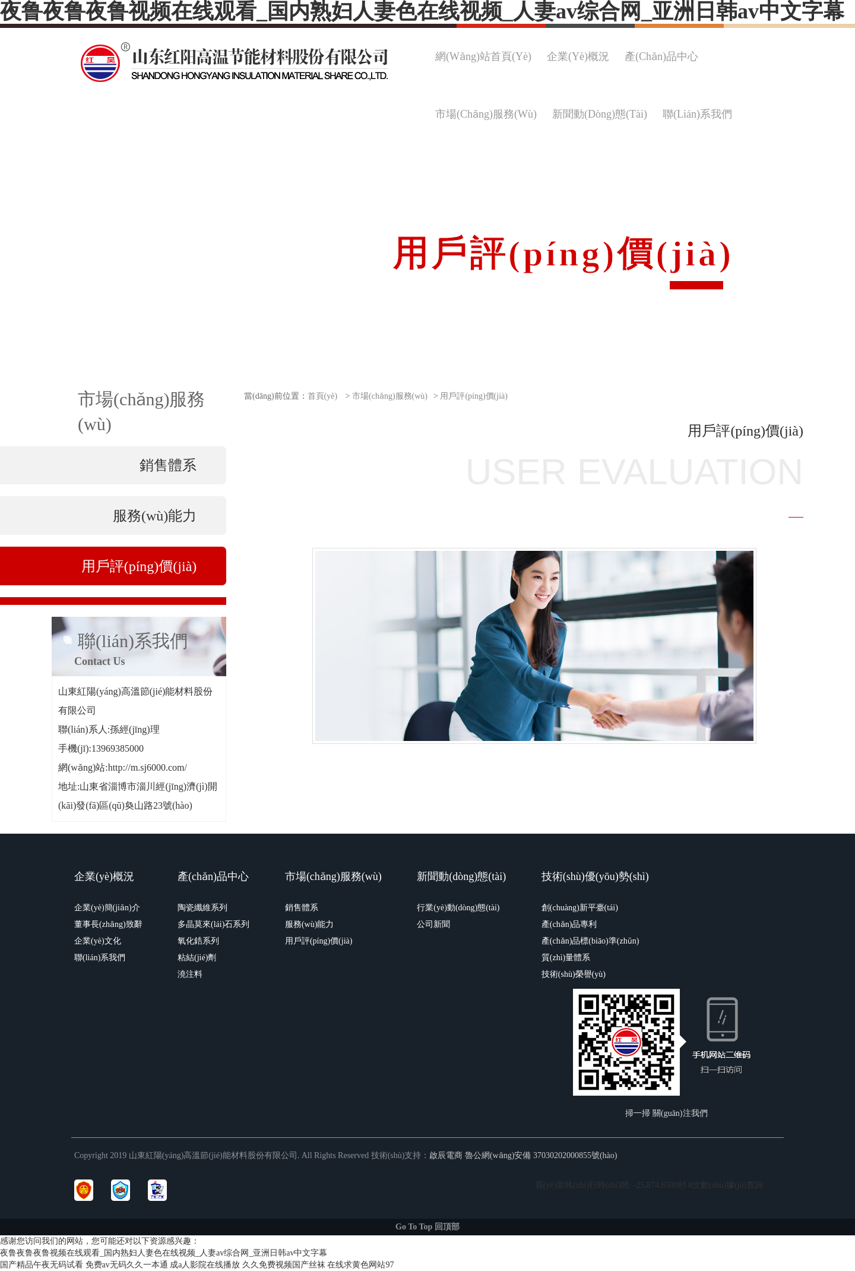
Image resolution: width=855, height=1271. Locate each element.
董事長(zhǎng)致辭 (108, 924)
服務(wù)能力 (309, 924)
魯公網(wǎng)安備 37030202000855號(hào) (541, 1155)
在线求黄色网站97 (360, 1264)
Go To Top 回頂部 (427, 1226)
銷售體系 (301, 907)
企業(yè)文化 (97, 940)
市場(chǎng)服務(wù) (390, 396)
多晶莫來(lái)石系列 (213, 924)
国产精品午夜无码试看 (41, 1264)
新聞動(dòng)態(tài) (461, 876)
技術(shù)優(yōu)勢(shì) (595, 876)
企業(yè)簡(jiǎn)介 (107, 907)
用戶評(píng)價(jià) (474, 396)
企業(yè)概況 (104, 876)
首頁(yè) (323, 396)
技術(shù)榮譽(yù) (574, 974)
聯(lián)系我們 (99, 957)
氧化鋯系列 (198, 940)
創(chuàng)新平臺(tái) (580, 907)
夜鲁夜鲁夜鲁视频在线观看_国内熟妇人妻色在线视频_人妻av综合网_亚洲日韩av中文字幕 (163, 1252)
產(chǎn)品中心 (213, 876)
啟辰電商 (446, 1155)
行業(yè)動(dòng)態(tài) (458, 907)
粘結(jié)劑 (197, 957)
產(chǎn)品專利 (569, 924)
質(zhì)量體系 (566, 957)
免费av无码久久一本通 (127, 1264)
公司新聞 (433, 924)
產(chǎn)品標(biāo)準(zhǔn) (590, 940)
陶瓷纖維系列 (202, 907)
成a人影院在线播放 (205, 1264)
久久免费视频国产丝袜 (283, 1264)
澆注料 (190, 974)
